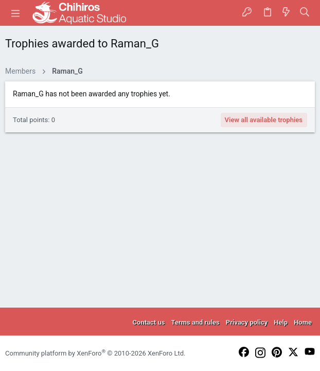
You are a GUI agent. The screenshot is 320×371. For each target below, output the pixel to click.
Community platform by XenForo (95, 353)
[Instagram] (260, 353)
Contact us (149, 322)
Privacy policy (247, 322)
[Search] (305, 12)
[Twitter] (293, 353)
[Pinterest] (277, 353)
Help (281, 322)
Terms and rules (195, 322)
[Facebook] (244, 353)
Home (303, 322)
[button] (15, 13)
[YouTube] (310, 352)
